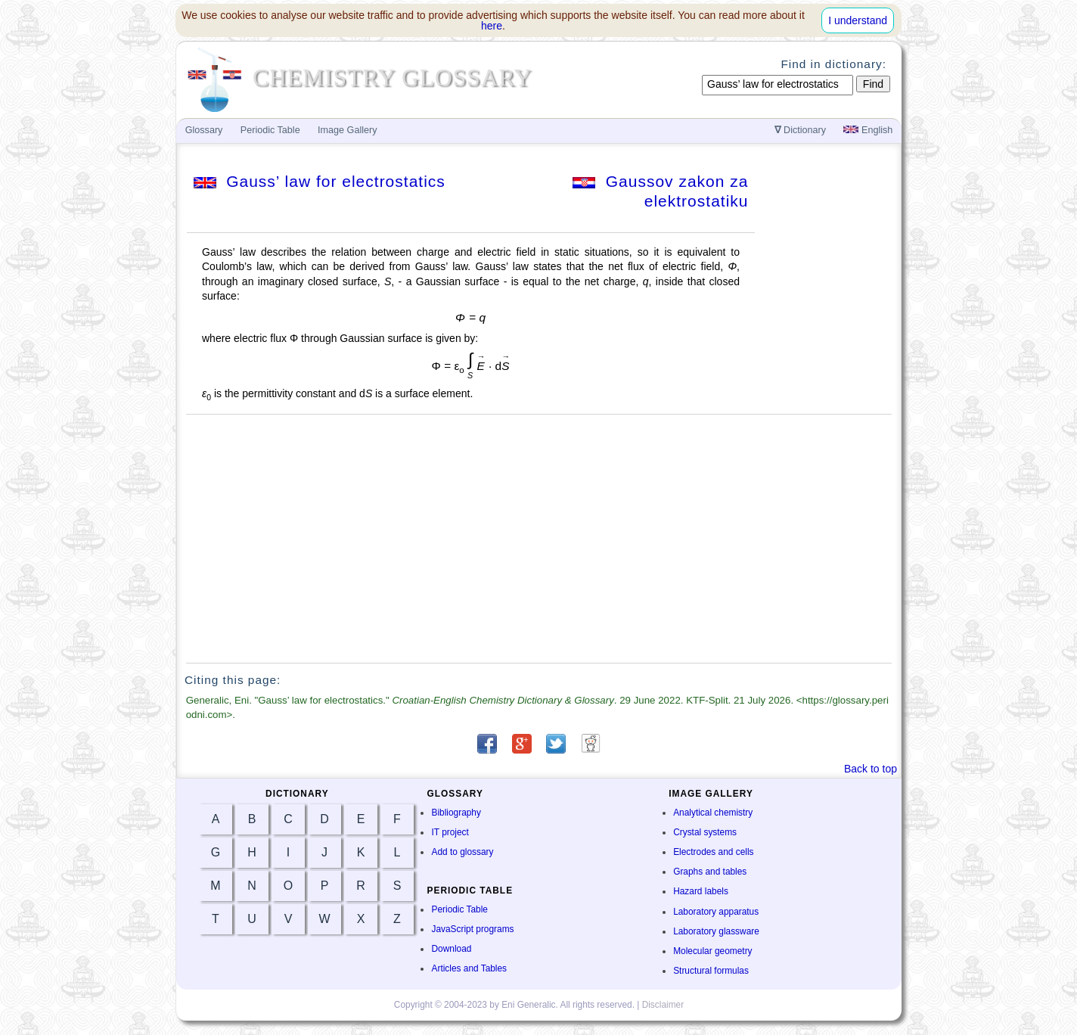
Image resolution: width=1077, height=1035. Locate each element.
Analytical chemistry (713, 812)
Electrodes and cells (713, 852)
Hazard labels (700, 891)
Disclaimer (663, 1004)
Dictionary (800, 130)
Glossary (204, 130)
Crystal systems (705, 832)
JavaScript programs (472, 929)
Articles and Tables (469, 968)
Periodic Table (459, 909)
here (491, 26)
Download (451, 948)
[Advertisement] (539, 539)
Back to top (870, 769)
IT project (449, 832)
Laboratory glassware (716, 931)
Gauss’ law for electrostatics (319, 181)
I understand (857, 20)
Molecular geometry (712, 951)
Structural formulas (711, 970)
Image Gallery (347, 130)
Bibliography (455, 812)
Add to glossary (462, 852)
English (867, 130)
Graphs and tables (709, 871)
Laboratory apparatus (716, 911)
